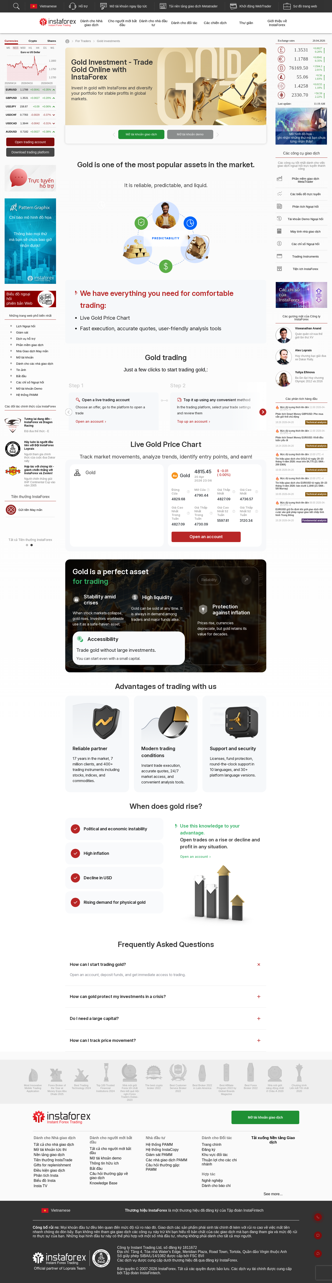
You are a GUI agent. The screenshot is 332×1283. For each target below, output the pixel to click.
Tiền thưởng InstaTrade (53, 1160)
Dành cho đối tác (184, 23)
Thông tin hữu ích (104, 1163)
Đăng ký (208, 1150)
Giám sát (22, 332)
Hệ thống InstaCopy (162, 1150)
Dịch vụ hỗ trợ (25, 338)
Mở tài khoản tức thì (50, 1150)
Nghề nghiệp (212, 1181)
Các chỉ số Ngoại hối (30, 382)
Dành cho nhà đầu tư (153, 23)
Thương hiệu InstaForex (146, 1210)
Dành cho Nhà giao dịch (91, 23)
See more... (273, 1194)
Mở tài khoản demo (190, 134)
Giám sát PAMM (159, 1155)
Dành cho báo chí (216, 1186)
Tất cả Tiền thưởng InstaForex (30, 540)
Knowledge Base (103, 1183)
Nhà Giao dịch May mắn (32, 351)
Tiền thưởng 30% (30, 510)
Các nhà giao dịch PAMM (166, 1160)
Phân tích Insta (46, 1175)
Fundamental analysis (314, 520)
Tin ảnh (21, 370)
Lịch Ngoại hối (25, 326)
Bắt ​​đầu (96, 1169)
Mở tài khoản (24, 357)
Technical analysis (316, 422)
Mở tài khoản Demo (29, 388)
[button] (68, 412)
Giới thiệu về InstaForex (277, 23)
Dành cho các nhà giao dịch (34, 363)
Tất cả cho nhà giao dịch (54, 1145)
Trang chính (211, 1145)
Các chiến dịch (215, 23)
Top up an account (194, 421)
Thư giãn (246, 23)
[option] (166, 134)
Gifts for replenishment (52, 1165)
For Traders (83, 41)
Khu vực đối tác (215, 1155)
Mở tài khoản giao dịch (141, 134)
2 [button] (32, 546)
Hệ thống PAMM (27, 395)
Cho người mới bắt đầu (122, 23)
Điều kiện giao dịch (49, 1170)
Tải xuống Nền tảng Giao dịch (273, 1140)
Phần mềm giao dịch (29, 345)
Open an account (91, 421)
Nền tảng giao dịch (49, 1155)
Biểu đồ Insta (45, 1181)
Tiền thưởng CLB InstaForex (29, 525)
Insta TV (40, 1186)
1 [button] (28, 546)
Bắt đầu (21, 376)
